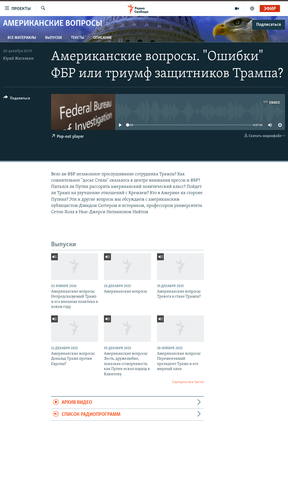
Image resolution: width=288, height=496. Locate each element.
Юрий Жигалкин (18, 59)
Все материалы (22, 38)
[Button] (16, 99)
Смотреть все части (188, 382)
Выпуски (53, 38)
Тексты (77, 38)
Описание (102, 38)
